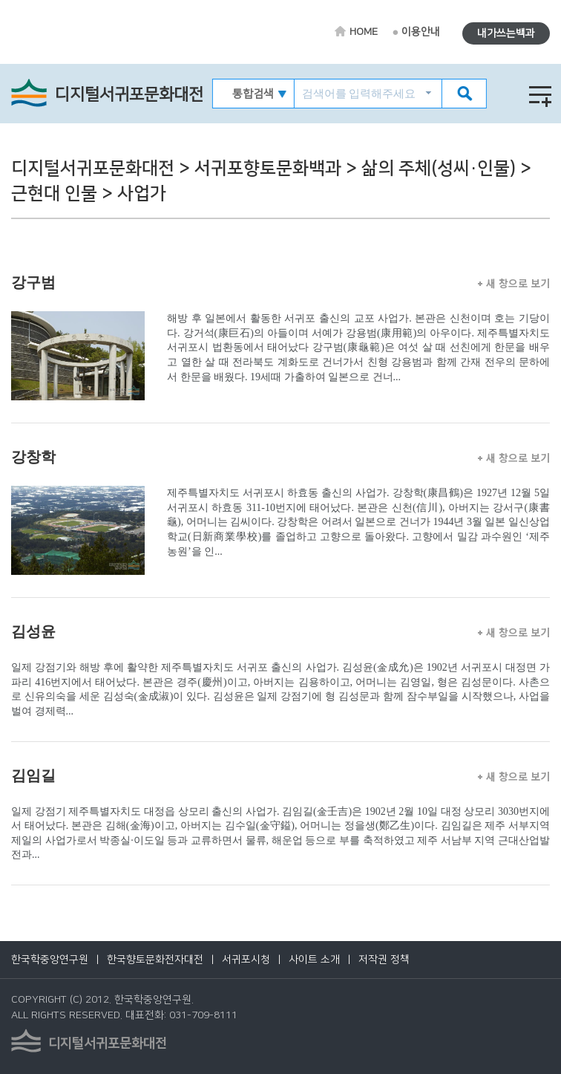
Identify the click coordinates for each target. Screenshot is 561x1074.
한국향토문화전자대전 (155, 960)
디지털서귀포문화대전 (129, 94)
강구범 (33, 282)
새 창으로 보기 (514, 283)
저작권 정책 (384, 960)
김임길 (33, 775)
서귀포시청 (246, 960)
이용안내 (420, 32)
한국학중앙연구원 (49, 960)
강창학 (33, 457)
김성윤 (33, 631)
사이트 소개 (314, 960)
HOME (364, 32)
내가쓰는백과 (506, 33)
